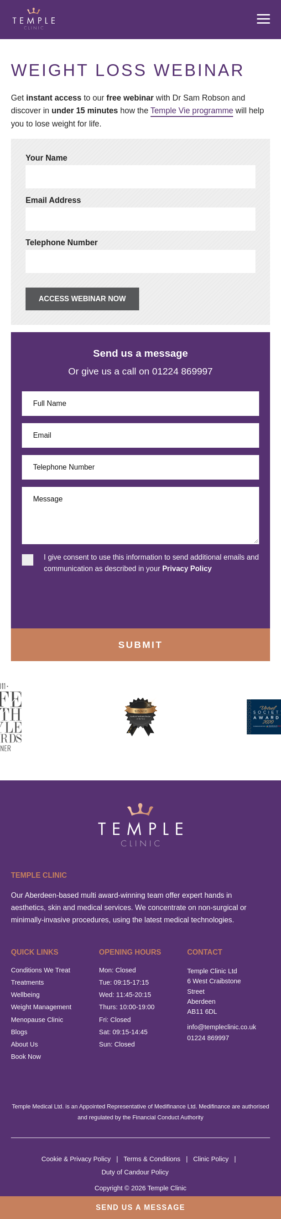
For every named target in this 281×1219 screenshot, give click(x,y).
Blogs (19, 1032)
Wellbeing (25, 994)
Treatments (27, 982)
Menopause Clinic (37, 1019)
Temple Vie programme (192, 110)
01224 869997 (208, 1038)
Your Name (47, 157)
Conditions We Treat (40, 970)
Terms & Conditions (152, 1159)
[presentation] (73, 599)
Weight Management (41, 1007)
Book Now (26, 1056)
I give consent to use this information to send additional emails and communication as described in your (151, 563)
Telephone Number (62, 242)
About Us (24, 1044)
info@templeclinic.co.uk (218, 1027)
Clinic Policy (211, 1159)
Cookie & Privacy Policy (76, 1159)
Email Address (53, 200)
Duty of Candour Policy (134, 1172)
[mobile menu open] (263, 19)
